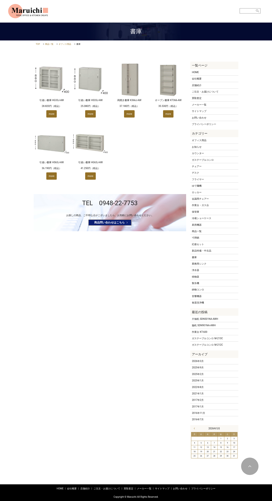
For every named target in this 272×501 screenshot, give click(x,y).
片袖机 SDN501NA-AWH (205, 319)
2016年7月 (197, 419)
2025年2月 (197, 374)
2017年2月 (197, 400)
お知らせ (197, 146)
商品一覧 (49, 44)
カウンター (198, 153)
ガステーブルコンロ (203, 159)
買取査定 (187, 11)
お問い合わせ (226, 11)
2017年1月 (197, 406)
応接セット (198, 244)
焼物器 (195, 276)
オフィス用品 (65, 44)
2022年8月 (197, 387)
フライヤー (198, 179)
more (51, 113)
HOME (125, 11)
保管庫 (195, 211)
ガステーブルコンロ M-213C (207, 338)
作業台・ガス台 (200, 205)
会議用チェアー (200, 198)
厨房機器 (197, 224)
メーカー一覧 (199, 104)
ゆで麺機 (197, 185)
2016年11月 (198, 413)
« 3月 (195, 428)
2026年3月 (197, 361)
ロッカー (197, 192)
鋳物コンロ (198, 289)
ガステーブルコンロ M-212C (207, 344)
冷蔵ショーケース (201, 218)
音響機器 (197, 296)
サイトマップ (199, 111)
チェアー (197, 166)
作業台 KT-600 (199, 332)
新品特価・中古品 (201, 250)
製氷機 (195, 283)
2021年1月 (197, 393)
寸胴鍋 (195, 237)
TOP (38, 44)
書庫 (194, 257)
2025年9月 (197, 367)
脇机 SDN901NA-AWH (204, 325)
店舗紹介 (139, 11)
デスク (195, 172)
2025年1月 (197, 380)
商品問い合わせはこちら (109, 222)
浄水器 (195, 270)
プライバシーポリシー (204, 124)
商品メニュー (205, 11)
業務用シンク (199, 263)
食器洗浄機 (198, 302)
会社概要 (197, 78)
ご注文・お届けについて (163, 11)
